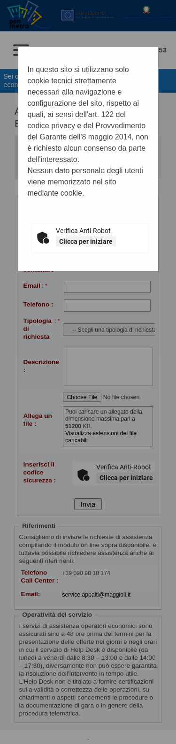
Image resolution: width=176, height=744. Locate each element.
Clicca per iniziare (86, 241)
